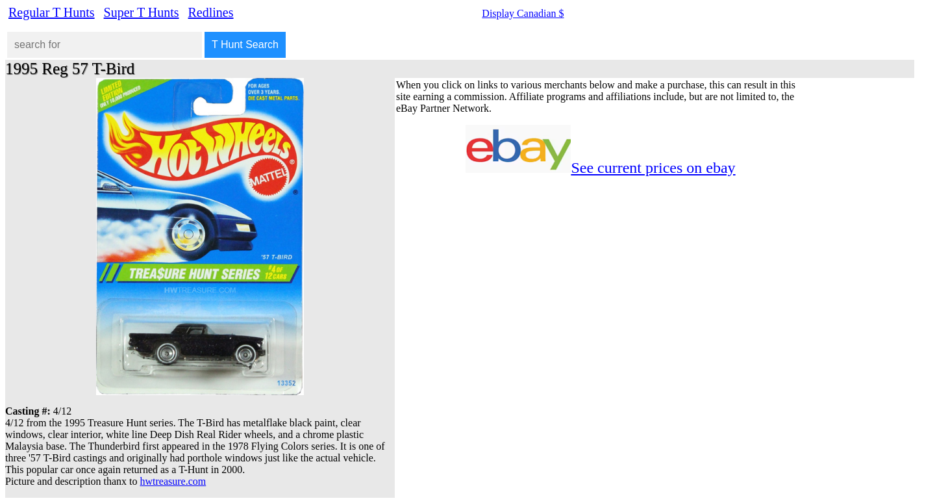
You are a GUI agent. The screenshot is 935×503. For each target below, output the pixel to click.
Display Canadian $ (523, 13)
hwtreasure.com (173, 481)
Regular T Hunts (51, 12)
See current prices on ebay (653, 167)
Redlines (211, 12)
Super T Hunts (141, 12)
